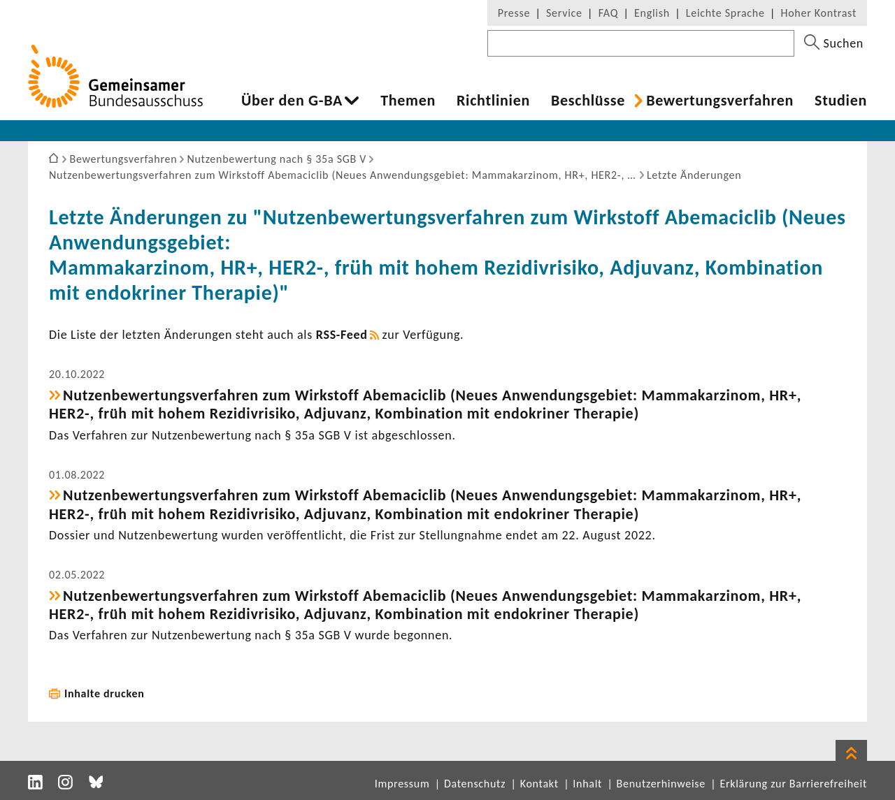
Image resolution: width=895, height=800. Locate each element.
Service (564, 13)
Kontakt (539, 783)
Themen (408, 101)
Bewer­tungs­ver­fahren (720, 101)
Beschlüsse (588, 101)
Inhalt (587, 783)
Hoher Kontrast (819, 13)
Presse (514, 13)
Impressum (402, 783)
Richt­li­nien (493, 101)
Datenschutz (475, 783)
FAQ (608, 13)
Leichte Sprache (725, 13)
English (652, 13)
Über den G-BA (292, 101)
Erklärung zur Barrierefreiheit (793, 783)
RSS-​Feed (342, 334)
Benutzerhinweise (661, 783)
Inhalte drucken (104, 693)
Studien (841, 101)
